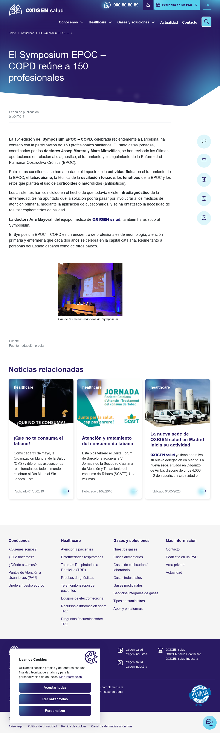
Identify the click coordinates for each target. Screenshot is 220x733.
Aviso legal (16, 726)
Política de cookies (74, 726)
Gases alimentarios (128, 557)
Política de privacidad (42, 726)
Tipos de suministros (129, 601)
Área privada (175, 565)
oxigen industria (136, 654)
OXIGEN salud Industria (182, 658)
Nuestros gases (125, 549)
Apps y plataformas (128, 608)
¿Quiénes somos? (23, 549)
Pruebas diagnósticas (77, 578)
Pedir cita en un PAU (182, 557)
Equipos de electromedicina (82, 598)
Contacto (173, 549)
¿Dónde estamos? (23, 565)
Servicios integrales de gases (135, 593)
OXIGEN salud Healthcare (183, 654)
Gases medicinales (128, 585)
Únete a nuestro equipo (26, 585)
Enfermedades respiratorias (82, 557)
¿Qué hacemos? (21, 557)
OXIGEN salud (175, 649)
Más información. (71, 677)
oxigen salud (134, 649)
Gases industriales (127, 578)
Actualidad (174, 572)
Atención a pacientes (77, 549)
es (207, 4)
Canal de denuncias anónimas (111, 726)
